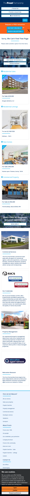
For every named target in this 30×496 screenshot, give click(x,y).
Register (15, 8)
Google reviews (15, 63)
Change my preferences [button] (15, 493)
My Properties (15, 16)
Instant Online (14, 28)
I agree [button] (15, 487)
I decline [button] (15, 490)
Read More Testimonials (15, 60)
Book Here (15, 224)
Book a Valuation (15, 12)
